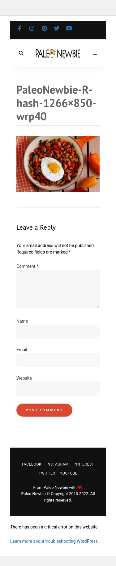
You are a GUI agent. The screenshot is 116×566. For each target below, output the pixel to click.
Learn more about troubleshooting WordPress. (54, 541)
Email (21, 349)
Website (24, 378)
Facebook (19, 28)
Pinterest (44, 28)
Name (22, 321)
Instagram (32, 28)
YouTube (69, 28)
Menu (95, 53)
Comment (27, 266)
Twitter (56, 28)
